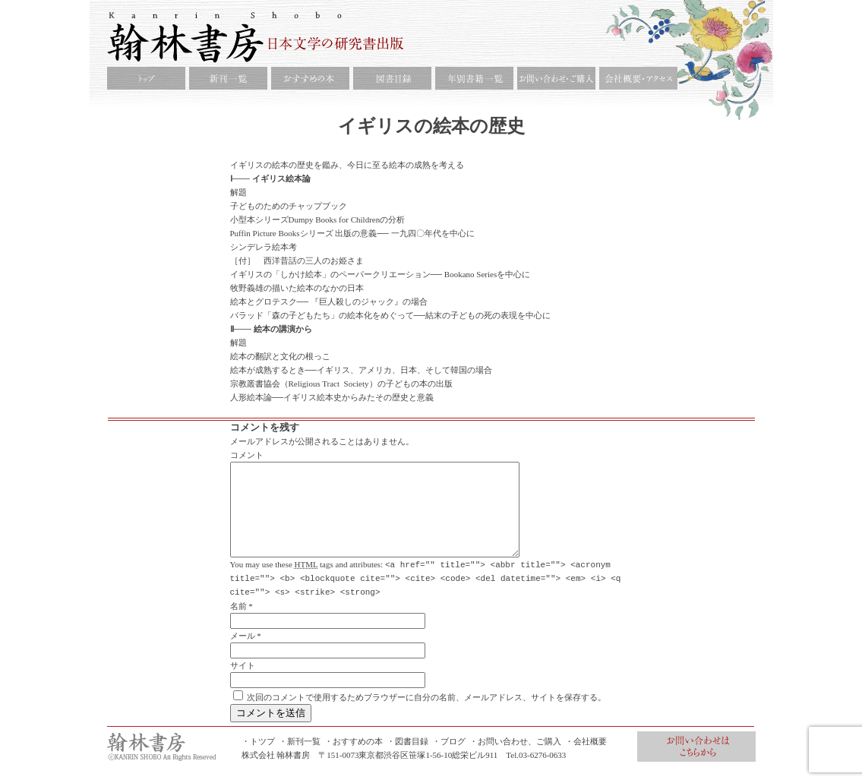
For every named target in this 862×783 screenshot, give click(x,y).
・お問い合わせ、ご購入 (515, 758)
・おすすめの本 (353, 758)
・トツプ (258, 758)
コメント (247, 454)
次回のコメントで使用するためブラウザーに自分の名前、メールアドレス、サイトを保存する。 (426, 714)
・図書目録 (407, 758)
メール (242, 653)
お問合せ (696, 764)
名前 (238, 623)
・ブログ (449, 758)
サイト (242, 682)
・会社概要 (586, 758)
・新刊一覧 (299, 758)
